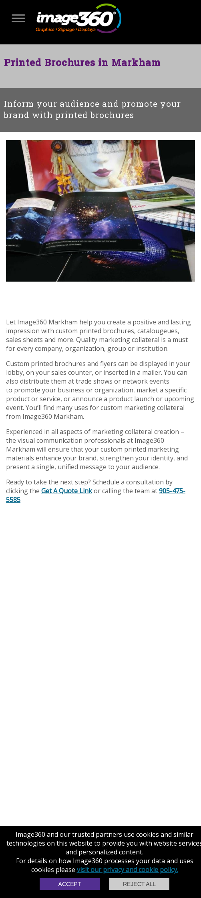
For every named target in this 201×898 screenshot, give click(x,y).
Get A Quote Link (66, 490)
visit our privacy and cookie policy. (127, 869)
